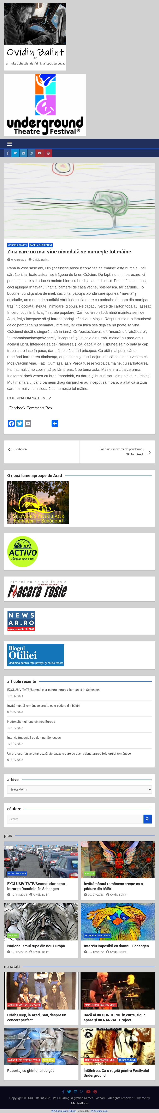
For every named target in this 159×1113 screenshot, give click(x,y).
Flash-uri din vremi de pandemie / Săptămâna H (122, 451)
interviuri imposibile (97, 935)
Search (147, 819)
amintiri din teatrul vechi (24, 1005)
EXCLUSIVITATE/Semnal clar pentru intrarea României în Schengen (53, 690)
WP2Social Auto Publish (63, 1111)
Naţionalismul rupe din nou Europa (31, 722)
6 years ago (16, 259)
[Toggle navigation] (9, 143)
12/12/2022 (94, 952)
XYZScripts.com (99, 1111)
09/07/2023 (94, 894)
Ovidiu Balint (39, 259)
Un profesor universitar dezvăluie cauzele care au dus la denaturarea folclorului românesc (69, 753)
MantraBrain (79, 1103)
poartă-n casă (17, 873)
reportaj (48, 1060)
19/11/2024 (17, 894)
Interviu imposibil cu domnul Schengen (34, 738)
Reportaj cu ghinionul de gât (30, 1070)
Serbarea (20, 449)
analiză (89, 873)
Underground (127, 1060)
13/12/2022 (17, 952)
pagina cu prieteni (41, 245)
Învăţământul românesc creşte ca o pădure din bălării (44, 706)
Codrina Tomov (17, 245)
